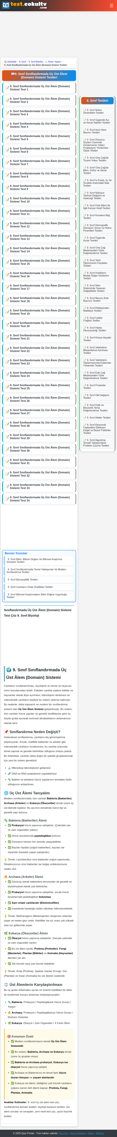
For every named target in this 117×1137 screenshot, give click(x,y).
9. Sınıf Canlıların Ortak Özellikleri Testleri (30, 587)
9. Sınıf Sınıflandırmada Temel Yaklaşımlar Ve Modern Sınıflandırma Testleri (36, 570)
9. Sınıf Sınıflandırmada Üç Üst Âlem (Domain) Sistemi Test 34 (40, 499)
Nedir (91, 1133)
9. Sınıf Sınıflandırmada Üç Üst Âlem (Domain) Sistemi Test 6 (40, 150)
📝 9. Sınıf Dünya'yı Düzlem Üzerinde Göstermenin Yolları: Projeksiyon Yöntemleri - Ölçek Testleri (96, 145)
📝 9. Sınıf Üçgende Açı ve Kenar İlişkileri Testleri (96, 121)
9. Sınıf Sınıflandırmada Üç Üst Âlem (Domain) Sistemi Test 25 (40, 387)
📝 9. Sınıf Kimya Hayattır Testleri (97, 339)
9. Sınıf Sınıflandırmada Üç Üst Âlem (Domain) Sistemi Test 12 (40, 225)
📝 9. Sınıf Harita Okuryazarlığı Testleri (94, 329)
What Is (100, 1133)
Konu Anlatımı (78, 1133)
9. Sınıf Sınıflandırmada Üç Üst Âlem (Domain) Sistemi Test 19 (40, 312)
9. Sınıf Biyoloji (36, 61)
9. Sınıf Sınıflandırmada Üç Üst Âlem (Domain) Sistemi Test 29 (40, 437)
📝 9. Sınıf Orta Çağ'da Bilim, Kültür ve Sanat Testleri (95, 170)
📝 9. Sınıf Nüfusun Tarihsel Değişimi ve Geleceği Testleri (94, 196)
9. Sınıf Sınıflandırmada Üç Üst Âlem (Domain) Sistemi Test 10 (40, 200)
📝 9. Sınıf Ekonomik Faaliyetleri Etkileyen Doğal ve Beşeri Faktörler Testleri (97, 429)
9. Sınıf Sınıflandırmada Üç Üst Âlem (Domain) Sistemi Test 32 (40, 474)
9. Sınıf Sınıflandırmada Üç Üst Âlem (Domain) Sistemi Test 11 (40, 212)
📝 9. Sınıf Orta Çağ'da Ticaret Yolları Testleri (95, 159)
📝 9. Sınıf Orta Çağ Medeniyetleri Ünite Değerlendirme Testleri (95, 250)
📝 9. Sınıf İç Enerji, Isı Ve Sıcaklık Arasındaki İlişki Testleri (97, 183)
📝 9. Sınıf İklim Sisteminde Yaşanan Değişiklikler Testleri (94, 288)
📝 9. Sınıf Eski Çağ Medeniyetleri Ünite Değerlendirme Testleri (95, 375)
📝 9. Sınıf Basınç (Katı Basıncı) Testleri (96, 299)
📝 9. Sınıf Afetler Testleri (97, 417)
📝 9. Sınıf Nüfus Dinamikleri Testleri (93, 111)
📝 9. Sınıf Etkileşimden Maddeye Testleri (96, 309)
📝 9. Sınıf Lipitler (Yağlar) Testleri (93, 319)
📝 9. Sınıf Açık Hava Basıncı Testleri (94, 131)
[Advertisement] (58, 34)
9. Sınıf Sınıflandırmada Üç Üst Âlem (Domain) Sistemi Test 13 (40, 237)
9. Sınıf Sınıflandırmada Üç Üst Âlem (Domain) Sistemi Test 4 (40, 125)
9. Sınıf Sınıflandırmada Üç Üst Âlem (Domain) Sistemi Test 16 (40, 275)
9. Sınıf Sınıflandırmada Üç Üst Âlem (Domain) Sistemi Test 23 (40, 362)
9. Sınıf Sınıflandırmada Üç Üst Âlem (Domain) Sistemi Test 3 (40, 113)
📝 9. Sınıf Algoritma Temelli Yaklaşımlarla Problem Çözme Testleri (96, 443)
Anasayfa (10, 61)
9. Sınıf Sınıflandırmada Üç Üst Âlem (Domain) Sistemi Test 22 (40, 349)
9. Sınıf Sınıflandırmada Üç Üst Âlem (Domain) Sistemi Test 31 (40, 461)
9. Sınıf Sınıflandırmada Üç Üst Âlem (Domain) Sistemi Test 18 (40, 300)
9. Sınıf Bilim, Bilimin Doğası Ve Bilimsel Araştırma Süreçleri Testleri (34, 560)
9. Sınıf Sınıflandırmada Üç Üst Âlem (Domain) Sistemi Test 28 (40, 424)
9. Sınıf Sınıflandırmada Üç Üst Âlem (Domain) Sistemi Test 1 (40, 88)
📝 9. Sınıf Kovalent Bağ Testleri (96, 216)
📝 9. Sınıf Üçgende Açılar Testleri (94, 239)
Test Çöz (63, 1133)
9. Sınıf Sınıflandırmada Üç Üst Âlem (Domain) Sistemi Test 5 (40, 138)
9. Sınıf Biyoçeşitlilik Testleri (23, 579)
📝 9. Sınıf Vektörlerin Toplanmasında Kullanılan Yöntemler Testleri (97, 363)
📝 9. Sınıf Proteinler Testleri (94, 386)
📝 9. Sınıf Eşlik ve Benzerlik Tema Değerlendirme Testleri (95, 408)
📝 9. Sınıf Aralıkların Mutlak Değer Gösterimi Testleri (96, 276)
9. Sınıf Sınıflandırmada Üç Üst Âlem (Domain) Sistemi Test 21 (40, 337)
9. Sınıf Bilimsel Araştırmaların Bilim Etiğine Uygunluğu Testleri (37, 596)
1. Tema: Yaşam (53, 61)
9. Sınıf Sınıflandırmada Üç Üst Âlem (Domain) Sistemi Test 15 (40, 262)
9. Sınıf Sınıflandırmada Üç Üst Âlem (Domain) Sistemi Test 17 (40, 287)
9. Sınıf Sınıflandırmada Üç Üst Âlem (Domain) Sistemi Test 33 (40, 486)
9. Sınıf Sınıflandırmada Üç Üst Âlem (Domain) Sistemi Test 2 (40, 100)
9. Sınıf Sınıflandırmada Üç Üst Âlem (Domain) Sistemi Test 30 (40, 449)
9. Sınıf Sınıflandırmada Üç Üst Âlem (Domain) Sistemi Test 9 (40, 187)
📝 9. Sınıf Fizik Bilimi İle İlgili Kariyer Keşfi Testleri (96, 206)
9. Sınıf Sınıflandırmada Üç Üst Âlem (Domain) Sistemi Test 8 (40, 175)
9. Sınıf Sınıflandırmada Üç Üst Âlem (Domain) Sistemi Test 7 (40, 162)
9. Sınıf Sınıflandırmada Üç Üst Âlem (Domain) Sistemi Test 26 (40, 399)
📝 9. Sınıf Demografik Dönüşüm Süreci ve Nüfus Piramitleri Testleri (97, 228)
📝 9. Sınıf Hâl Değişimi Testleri (96, 396)
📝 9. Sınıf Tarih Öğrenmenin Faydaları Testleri (95, 263)
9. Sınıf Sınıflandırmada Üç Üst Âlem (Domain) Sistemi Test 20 (40, 324)
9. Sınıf (22, 61)
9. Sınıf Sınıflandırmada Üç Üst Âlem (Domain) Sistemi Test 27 (40, 412)
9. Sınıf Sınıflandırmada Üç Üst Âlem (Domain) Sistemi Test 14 (40, 250)
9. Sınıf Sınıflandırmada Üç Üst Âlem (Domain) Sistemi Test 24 (40, 374)
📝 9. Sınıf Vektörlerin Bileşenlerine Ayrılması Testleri (95, 350)
